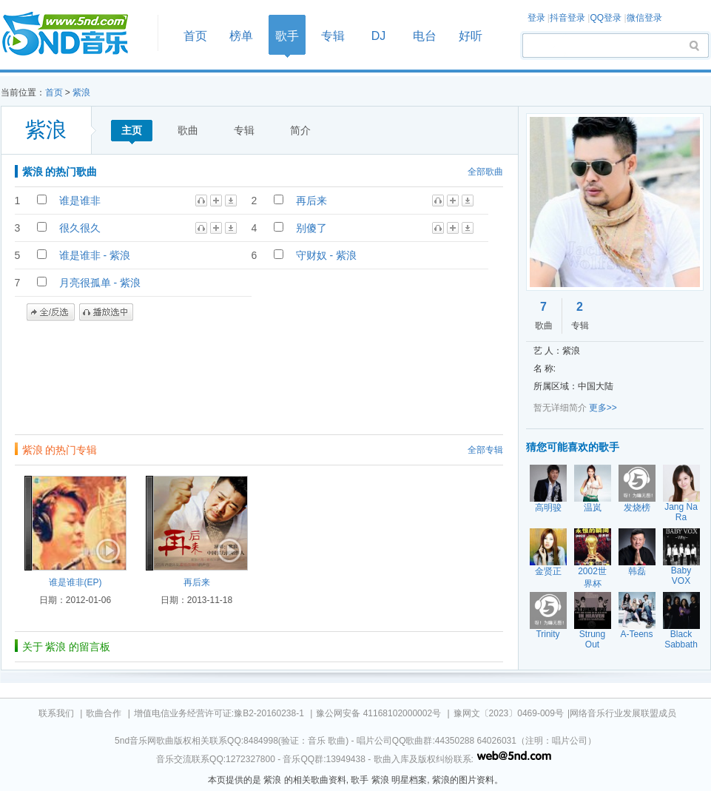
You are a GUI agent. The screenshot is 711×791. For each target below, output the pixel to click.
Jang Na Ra (681, 512)
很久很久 (80, 228)
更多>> (603, 408)
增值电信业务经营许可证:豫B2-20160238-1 (219, 713)
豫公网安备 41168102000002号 (378, 713)
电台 (425, 36)
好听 (470, 36)
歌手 (287, 36)
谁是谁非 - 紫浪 (94, 255)
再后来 (311, 200)
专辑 (333, 36)
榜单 (241, 36)
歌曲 (188, 130)
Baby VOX (681, 575)
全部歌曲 (485, 171)
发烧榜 (637, 507)
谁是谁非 (80, 200)
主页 (131, 130)
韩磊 (637, 571)
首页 (75, 34)
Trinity (547, 634)
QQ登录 (605, 18)
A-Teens (636, 634)
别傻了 (311, 228)
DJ (378, 36)
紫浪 (81, 92)
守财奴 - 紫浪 (326, 255)
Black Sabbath (681, 639)
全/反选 (51, 312)
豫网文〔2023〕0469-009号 (509, 713)
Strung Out (592, 639)
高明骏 (548, 507)
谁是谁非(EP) (75, 582)
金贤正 (548, 571)
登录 (536, 18)
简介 (300, 130)
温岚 (593, 507)
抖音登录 (567, 18)
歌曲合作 (103, 713)
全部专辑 (485, 450)
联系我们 (56, 713)
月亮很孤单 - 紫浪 (100, 283)
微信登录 (644, 18)
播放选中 (106, 312)
